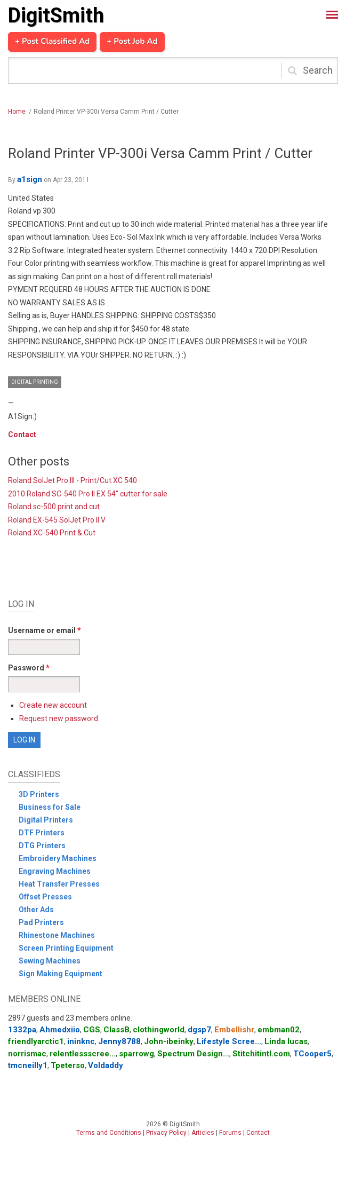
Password (29, 667)
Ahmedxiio (59, 1029)
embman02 (279, 1029)
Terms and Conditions (108, 1132)
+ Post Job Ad (132, 41)
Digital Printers (46, 820)
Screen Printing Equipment (66, 948)
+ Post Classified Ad (52, 41)
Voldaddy (105, 1065)
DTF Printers (42, 832)
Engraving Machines (55, 871)
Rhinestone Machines (57, 935)
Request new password (58, 718)
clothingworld (158, 1029)
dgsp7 (199, 1029)
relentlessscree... (83, 1053)
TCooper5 (312, 1053)
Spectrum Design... (193, 1053)
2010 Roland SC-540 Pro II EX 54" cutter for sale (87, 493)
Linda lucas (286, 1041)
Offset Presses (45, 896)
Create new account (53, 705)
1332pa (22, 1029)
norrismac (27, 1053)
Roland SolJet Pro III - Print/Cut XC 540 (72, 480)
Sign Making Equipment (60, 973)
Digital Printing (34, 382)
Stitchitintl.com (261, 1053)
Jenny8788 (119, 1041)
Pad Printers (41, 922)
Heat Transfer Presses (59, 884)
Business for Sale (50, 807)
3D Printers (39, 794)
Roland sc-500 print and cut (54, 506)
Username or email (44, 630)
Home (17, 111)
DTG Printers (42, 845)
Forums (230, 1132)
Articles (202, 1132)
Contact (22, 434)
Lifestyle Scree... (229, 1041)
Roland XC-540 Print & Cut (51, 532)
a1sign (29, 179)
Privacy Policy (166, 1132)
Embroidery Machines (57, 858)
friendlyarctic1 (36, 1041)
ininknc (81, 1041)
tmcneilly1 (27, 1065)
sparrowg (136, 1053)
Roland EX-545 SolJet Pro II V (57, 520)
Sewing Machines (50, 961)
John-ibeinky (169, 1041)
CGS (91, 1029)
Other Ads (36, 909)
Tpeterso (68, 1065)
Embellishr (234, 1029)
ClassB (116, 1029)
